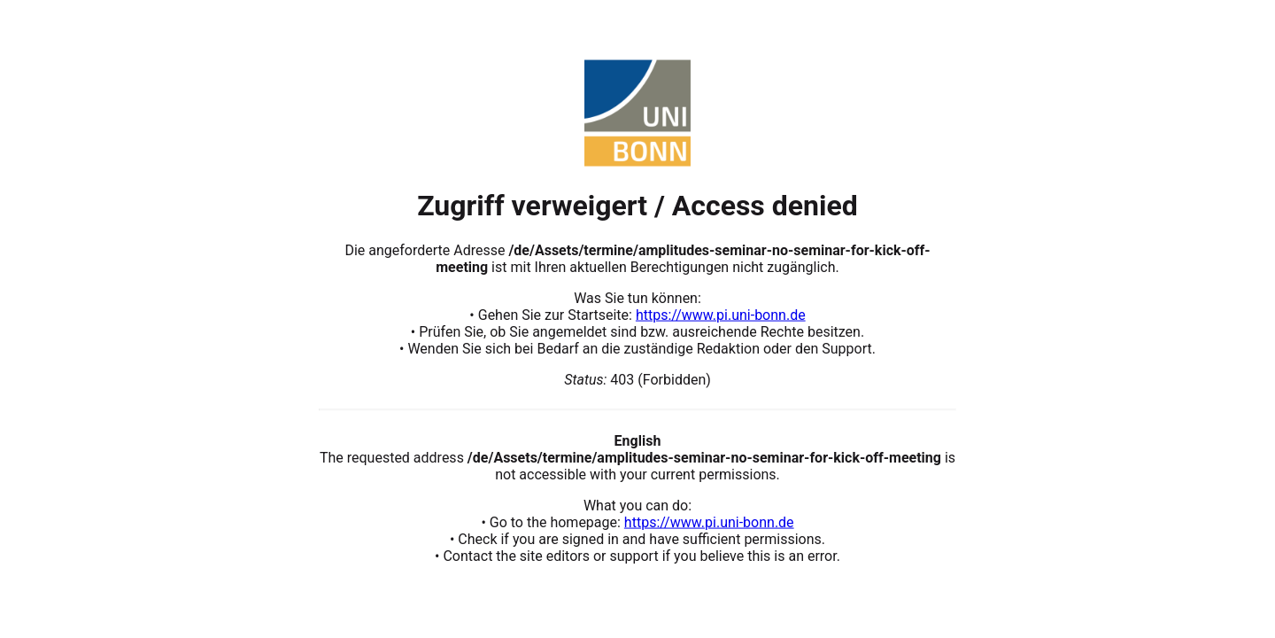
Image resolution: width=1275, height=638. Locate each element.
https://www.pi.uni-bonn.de (721, 314)
